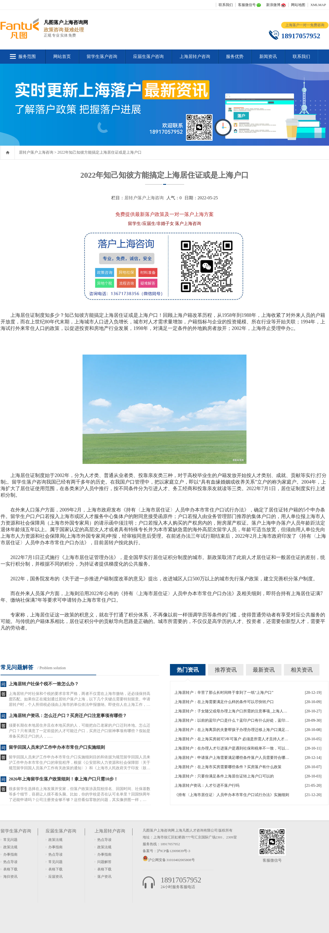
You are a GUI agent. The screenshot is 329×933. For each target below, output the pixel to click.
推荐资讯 (226, 670)
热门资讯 (188, 670)
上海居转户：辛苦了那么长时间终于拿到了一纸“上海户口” (223, 693)
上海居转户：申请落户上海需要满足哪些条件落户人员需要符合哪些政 (231, 758)
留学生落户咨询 (102, 56)
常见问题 (10, 840)
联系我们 (226, 5)
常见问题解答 (17, 667)
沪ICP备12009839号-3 (173, 851)
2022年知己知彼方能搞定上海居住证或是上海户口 (99, 152)
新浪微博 (273, 5)
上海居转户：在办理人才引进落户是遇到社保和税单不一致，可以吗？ (231, 748)
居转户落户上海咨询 (36, 152)
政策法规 (10, 847)
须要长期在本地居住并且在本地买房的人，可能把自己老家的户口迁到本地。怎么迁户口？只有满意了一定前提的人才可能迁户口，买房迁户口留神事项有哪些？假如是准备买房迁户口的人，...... (79, 730)
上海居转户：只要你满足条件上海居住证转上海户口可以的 (224, 776)
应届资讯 (55, 876)
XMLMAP (318, 5)
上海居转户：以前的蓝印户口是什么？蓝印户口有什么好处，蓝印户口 (231, 720)
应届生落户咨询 (148, 56)
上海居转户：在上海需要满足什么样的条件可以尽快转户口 (224, 702)
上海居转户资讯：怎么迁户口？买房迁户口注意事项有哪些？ (68, 715)
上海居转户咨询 (195, 56)
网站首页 (62, 56)
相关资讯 (302, 670)
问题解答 (104, 862)
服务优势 (234, 56)
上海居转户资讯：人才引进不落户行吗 (206, 785)
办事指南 (10, 854)
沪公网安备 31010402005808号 (171, 860)
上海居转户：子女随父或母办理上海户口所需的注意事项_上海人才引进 (231, 711)
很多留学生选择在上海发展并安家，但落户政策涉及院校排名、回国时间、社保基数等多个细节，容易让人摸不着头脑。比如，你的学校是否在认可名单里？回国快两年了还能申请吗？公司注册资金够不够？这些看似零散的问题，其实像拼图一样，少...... (79, 795)
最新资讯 (264, 670)
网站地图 (298, 5)
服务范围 (27, 56)
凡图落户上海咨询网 (159, 830)
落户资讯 (104, 876)
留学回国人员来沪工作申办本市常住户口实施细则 (57, 747)
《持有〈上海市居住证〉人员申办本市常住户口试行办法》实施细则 (231, 795)
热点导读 (10, 862)
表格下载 (10, 869)
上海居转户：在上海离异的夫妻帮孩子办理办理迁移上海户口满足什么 (231, 730)
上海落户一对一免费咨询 (304, 25)
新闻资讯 (268, 56)
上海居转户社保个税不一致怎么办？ (44, 684)
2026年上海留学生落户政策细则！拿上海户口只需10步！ (63, 779)
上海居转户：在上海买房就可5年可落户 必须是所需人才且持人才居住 (231, 739)
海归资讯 (10, 876)
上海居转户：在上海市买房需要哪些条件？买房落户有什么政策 (227, 767)
